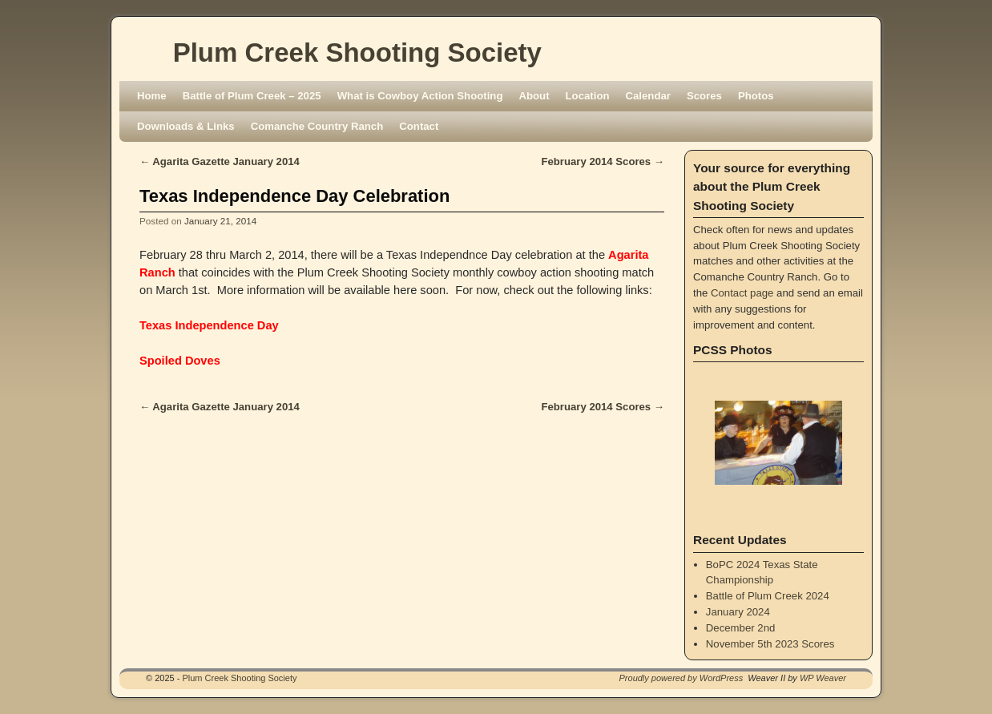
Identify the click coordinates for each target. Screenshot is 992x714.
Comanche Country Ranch (317, 126)
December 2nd (741, 628)
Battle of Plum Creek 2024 (767, 596)
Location (588, 96)
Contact (418, 126)
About (533, 96)
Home (152, 96)
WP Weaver (823, 678)
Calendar (648, 96)
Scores (704, 96)
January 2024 (738, 612)
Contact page (742, 293)
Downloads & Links (186, 126)
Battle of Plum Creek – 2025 (252, 96)
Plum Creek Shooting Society (357, 52)
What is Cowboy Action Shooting (420, 96)
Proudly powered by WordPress (681, 678)
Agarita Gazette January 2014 (219, 161)
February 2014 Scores (602, 161)
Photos (756, 96)
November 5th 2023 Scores (770, 644)
